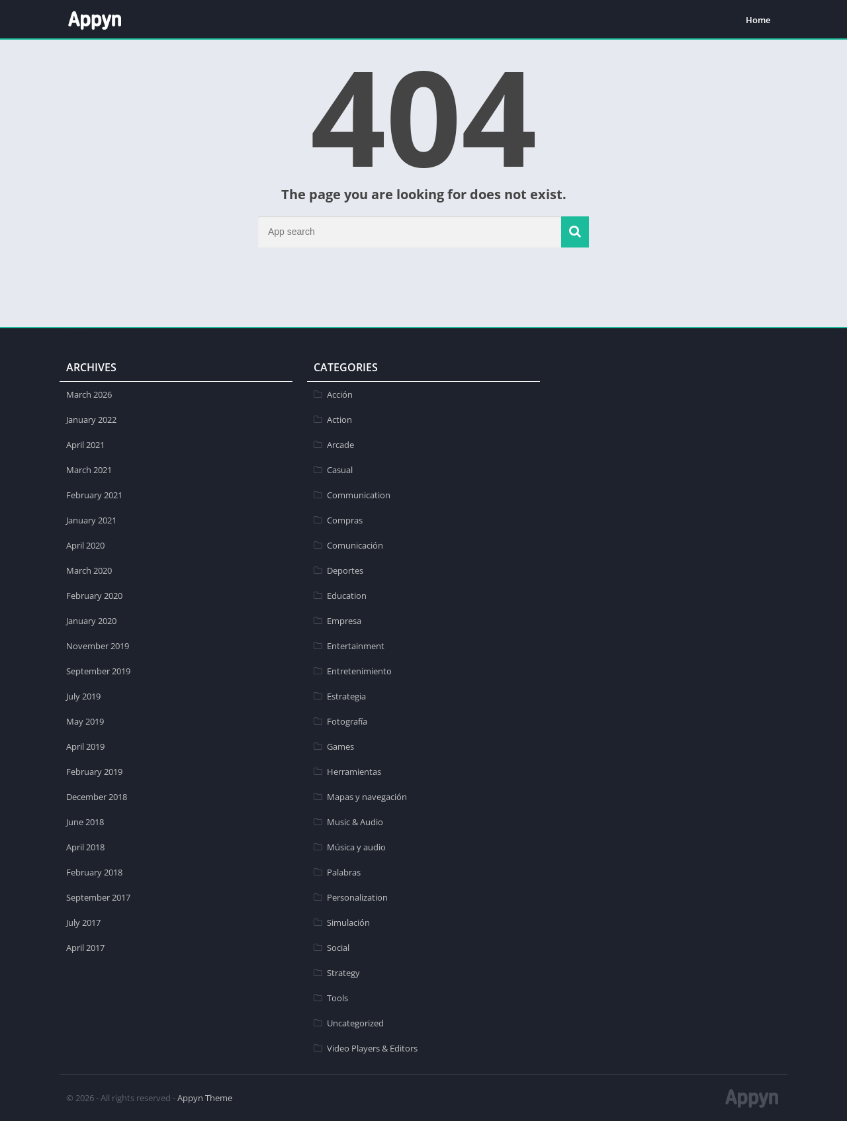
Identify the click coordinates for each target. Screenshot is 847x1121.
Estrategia (346, 696)
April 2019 (85, 746)
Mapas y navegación (367, 797)
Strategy (343, 973)
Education (347, 596)
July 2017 (83, 922)
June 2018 (85, 822)
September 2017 (98, 897)
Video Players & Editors (372, 1048)
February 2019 (94, 772)
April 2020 (85, 545)
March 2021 (89, 470)
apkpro (74, 334)
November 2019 (97, 646)
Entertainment (355, 646)
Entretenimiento (359, 671)
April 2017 (85, 948)
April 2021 (85, 445)
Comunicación (355, 545)
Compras (345, 520)
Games (340, 746)
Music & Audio (355, 822)
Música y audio (356, 847)
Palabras (344, 872)
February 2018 (94, 872)
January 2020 (91, 621)
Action (339, 420)
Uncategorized (355, 1023)
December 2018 (96, 797)
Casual (340, 470)
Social (338, 948)
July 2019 (83, 696)
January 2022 (91, 420)
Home (758, 20)
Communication (358, 495)
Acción (340, 394)
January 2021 (91, 520)
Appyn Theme (204, 1098)
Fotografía (347, 721)
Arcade (340, 445)
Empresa (344, 621)
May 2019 (85, 721)
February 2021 (94, 495)
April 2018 (85, 847)
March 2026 (89, 394)
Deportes (345, 570)
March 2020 (89, 570)
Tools (337, 998)
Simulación (348, 922)
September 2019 (98, 671)
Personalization (357, 897)
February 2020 (94, 596)
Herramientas (354, 772)
